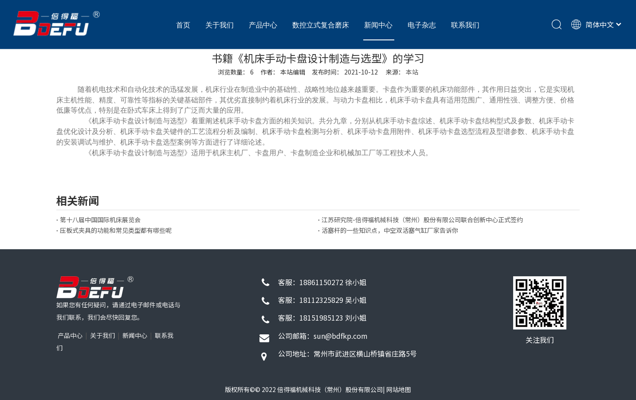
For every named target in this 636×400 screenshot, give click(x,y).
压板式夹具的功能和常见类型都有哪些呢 (116, 230)
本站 (412, 71)
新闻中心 (378, 25)
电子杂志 (422, 25)
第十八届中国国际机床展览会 (100, 219)
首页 (183, 25)
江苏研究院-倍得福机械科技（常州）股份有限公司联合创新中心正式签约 (422, 219)
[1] (94, 287)
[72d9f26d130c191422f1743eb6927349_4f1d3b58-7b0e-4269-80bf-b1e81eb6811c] (539, 302)
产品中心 (263, 25)
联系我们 (465, 25)
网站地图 (398, 389)
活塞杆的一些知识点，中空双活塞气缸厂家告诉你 (390, 230)
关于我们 (219, 25)
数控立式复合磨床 (320, 25)
